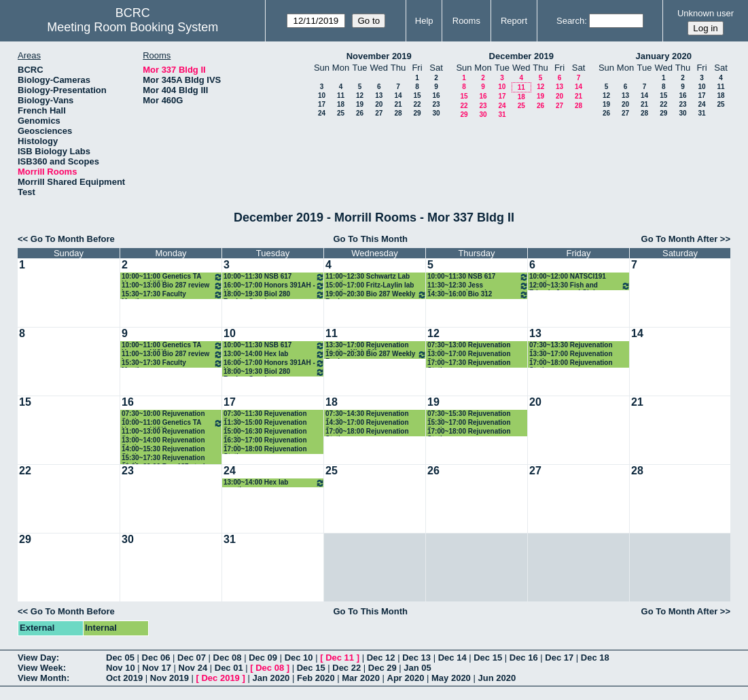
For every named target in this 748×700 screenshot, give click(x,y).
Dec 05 (120, 657)
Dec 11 (339, 657)
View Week (40, 668)
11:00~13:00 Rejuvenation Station (163, 431)
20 (378, 104)
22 (417, 104)
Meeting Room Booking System (132, 27)
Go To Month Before (73, 239)
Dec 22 (346, 668)
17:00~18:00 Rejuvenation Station (571, 363)
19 (359, 104)
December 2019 (521, 56)
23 (436, 104)
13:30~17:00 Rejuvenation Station (571, 354)
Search (570, 21)
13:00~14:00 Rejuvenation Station (163, 440)
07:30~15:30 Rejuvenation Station (469, 414)
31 (501, 114)
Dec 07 (191, 657)
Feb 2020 (316, 678)
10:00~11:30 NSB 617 (274, 277)
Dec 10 (299, 657)
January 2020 (664, 56)
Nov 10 (120, 668)
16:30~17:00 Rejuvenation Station (265, 440)
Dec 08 (227, 657)
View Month (42, 678)
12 (359, 95)
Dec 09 (263, 657)
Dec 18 (595, 657)
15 (417, 95)
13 (378, 95)
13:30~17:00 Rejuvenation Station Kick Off (367, 345)
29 (417, 113)
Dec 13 (416, 657)
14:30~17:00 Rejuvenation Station (367, 423)
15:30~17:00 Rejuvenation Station (469, 423)
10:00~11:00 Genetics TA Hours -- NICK (172, 277)
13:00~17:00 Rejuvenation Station (469, 354)
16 (436, 95)
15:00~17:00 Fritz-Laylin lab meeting (369, 285)
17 (321, 104)
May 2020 (451, 678)
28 (398, 113)
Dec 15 (488, 657)
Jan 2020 (270, 678)
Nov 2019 (169, 678)
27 (378, 113)
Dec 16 (524, 657)
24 (321, 113)
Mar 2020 (361, 678)
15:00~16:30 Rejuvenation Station (265, 431)
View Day (37, 657)
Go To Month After (679, 239)
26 (359, 113)
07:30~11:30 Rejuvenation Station (265, 414)
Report (514, 21)
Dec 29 (382, 668)
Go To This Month (370, 239)
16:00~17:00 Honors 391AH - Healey (274, 285)
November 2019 (379, 56)
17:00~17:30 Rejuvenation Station (469, 363)
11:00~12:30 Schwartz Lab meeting (367, 277)
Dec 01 (229, 668)
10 (321, 95)
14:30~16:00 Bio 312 (478, 294)
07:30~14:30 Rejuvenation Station (367, 414)
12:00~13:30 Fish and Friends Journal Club (579, 285)
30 (436, 113)
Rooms (466, 21)
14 (398, 95)
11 (340, 95)
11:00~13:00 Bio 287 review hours (172, 285)
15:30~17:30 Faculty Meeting (172, 294)
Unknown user (705, 13)
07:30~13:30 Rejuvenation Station (571, 345)
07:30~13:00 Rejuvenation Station (469, 345)
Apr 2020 (406, 678)
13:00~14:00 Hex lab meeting (274, 354)
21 (398, 104)
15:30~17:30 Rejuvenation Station (163, 458)
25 (340, 113)
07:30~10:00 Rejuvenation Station (163, 414)
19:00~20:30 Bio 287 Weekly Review (376, 294)
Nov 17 (156, 668)
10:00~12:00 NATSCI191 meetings (567, 277)
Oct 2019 (124, 678)
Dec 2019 (220, 678)
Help (424, 21)
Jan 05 (417, 668)
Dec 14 (452, 657)
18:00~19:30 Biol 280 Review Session (274, 294)
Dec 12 (381, 657)
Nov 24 (193, 668)
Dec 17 (559, 657)
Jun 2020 (497, 678)
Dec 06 (156, 657)
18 (340, 104)
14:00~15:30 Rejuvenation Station (163, 449)
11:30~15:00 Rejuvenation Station (265, 423)
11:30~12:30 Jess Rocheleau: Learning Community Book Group (478, 285)
